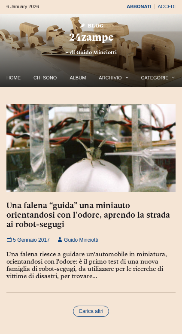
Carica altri (91, 311)
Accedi (167, 6)
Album (78, 77)
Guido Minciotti (96, 52)
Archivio (110, 77)
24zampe (91, 37)
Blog (91, 25)
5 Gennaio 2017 (28, 240)
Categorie (155, 77)
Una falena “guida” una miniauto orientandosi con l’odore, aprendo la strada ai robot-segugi (88, 214)
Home (13, 77)
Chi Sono (45, 77)
